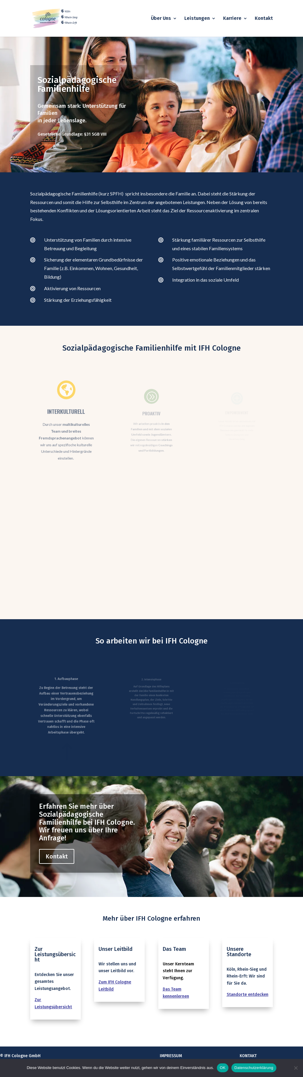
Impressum (171, 1055)
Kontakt (264, 18)
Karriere (232, 18)
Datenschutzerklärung (253, 1067)
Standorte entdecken (247, 994)
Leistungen (197, 18)
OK (222, 1067)
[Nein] (296, 1068)
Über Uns (161, 18)
